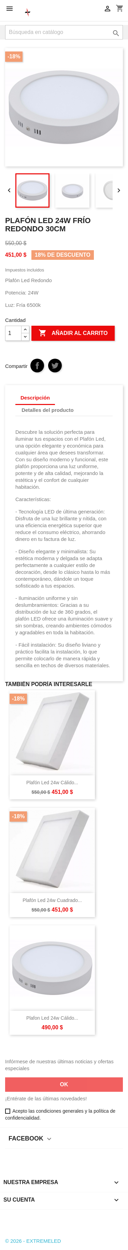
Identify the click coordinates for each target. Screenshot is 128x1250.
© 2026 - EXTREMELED (33, 1241)
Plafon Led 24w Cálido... (52, 1018)
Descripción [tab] (35, 398)
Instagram (30, 1216)
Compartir (37, 365)
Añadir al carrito (73, 333)
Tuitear (55, 365)
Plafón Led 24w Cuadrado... (52, 900)
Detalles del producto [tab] (48, 410)
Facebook (11, 1216)
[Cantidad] (13, 333)
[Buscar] (64, 32)
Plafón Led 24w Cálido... (52, 782)
